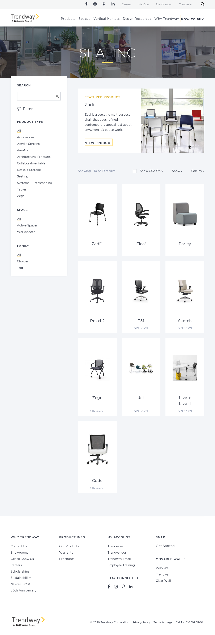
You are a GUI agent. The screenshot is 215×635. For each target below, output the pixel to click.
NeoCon (144, 4)
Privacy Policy (141, 622)
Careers (126, 4)
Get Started (165, 546)
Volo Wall (163, 568)
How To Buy (192, 19)
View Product (98, 143)
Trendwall (163, 574)
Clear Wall (163, 581)
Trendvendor (164, 4)
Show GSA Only (148, 171)
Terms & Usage (162, 622)
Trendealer (186, 4)
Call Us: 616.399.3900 (189, 622)
